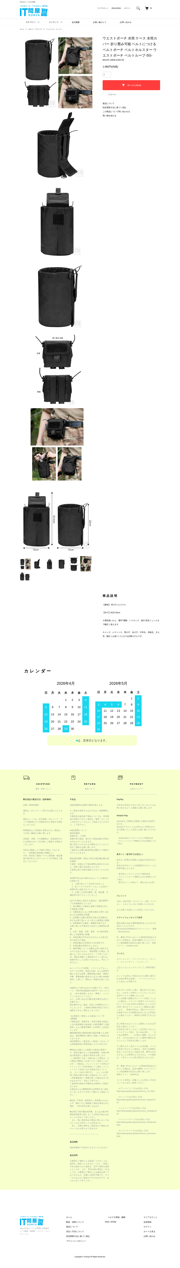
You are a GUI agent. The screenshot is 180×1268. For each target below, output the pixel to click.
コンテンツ (54, 22)
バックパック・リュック (59, 29)
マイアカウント (102, 8)
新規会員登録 (116, 8)
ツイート (112, 94)
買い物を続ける (109, 115)
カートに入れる (131, 85)
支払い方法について (89, 1237)
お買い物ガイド (100, 22)
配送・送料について (89, 1227)
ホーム (22, 29)
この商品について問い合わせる (116, 111)
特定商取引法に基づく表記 (114, 107)
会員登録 (150, 1227)
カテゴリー (31, 22)
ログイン (127, 8)
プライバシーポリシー (90, 1246)
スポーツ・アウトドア (37, 29)
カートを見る (152, 1237)
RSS (118, 1227)
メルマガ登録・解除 (125, 1223)
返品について (108, 103)
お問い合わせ (125, 22)
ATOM (124, 1227)
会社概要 (76, 22)
